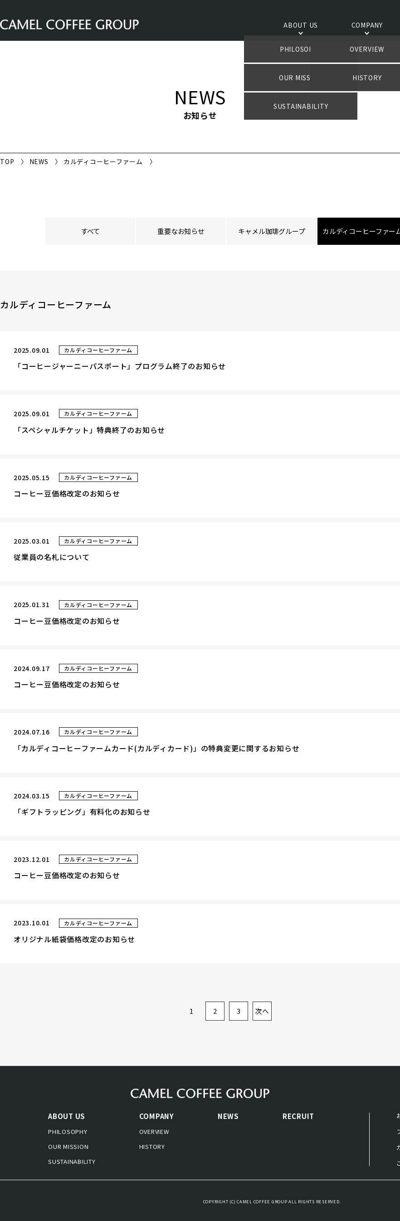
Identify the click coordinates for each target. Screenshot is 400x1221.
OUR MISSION (68, 1146)
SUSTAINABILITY (72, 1161)
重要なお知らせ (181, 231)
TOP (7, 161)
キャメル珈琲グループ (271, 231)
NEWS (39, 161)
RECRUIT (298, 1116)
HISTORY (152, 1146)
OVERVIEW (154, 1131)
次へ (262, 1011)
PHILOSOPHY (68, 1131)
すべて (90, 231)
